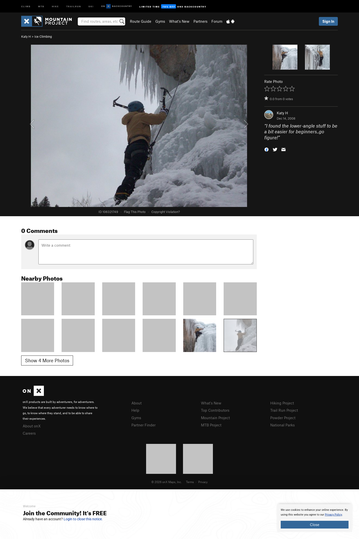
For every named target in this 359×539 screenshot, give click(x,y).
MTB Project (211, 425)
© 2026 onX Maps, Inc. (166, 482)
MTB (41, 6)
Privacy (203, 482)
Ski (91, 6)
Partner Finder (143, 425)
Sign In (328, 21)
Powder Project (282, 417)
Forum (216, 21)
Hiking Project (282, 403)
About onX (32, 426)
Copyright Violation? (165, 212)
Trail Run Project (284, 410)
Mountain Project (215, 417)
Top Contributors (215, 410)
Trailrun (73, 6)
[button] (266, 149)
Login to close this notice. (83, 519)
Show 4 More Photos (47, 360)
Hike (55, 6)
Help (135, 410)
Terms (190, 482)
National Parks (282, 425)
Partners (200, 21)
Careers (29, 433)
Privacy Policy (333, 514)
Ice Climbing (43, 36)
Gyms (160, 21)
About (136, 403)
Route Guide (140, 21)
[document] (315, 518)
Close (314, 524)
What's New (179, 21)
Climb (26, 6)
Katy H (26, 36)
